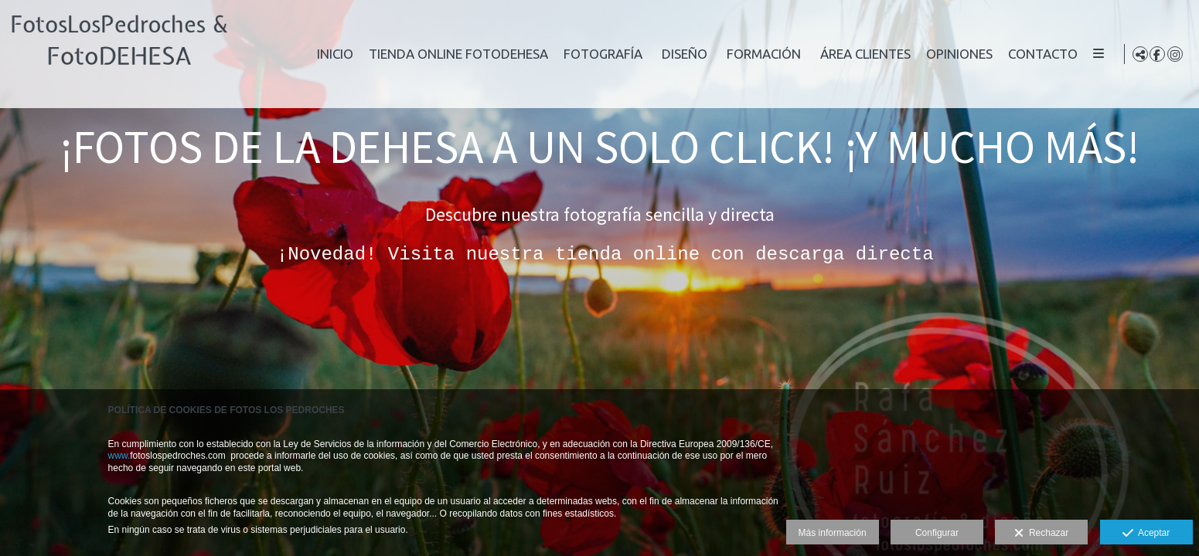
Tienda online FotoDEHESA (540, 54)
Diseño (766, 54)
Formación (846, 54)
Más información (833, 532)
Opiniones (1041, 54)
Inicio (417, 54)
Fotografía (684, 54)
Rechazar (1041, 533)
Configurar (937, 532)
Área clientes (947, 54)
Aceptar (1146, 533)
